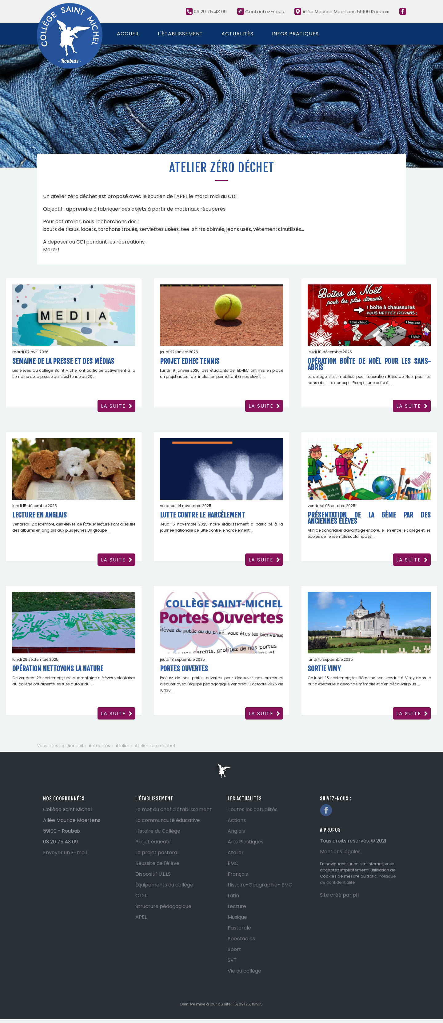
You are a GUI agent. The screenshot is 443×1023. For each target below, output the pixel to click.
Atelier (236, 852)
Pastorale (239, 927)
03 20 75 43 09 (206, 11)
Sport (234, 949)
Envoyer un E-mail (65, 852)
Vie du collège (244, 970)
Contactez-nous (260, 11)
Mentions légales (340, 851)
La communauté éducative (167, 820)
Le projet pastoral (156, 852)
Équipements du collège (164, 884)
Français (238, 874)
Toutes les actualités (252, 809)
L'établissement (180, 33)
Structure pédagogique (163, 906)
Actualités (237, 33)
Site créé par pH (339, 894)
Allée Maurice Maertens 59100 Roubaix (341, 11)
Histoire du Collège (157, 831)
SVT (232, 960)
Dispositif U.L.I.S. (153, 874)
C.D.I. (141, 895)
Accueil (128, 33)
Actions (237, 820)
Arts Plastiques (245, 841)
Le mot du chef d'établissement (173, 809)
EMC (233, 863)
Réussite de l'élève (157, 863)
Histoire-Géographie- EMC (260, 884)
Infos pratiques (295, 33)
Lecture (237, 906)
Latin (233, 895)
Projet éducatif (153, 841)
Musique (237, 917)
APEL (141, 917)
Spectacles (241, 938)
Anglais (236, 831)
